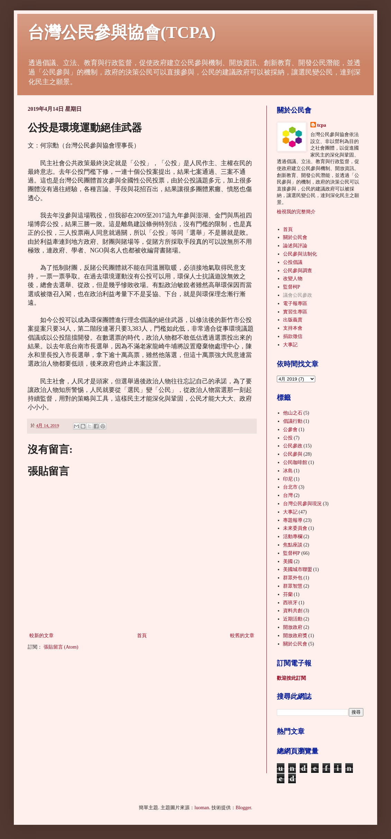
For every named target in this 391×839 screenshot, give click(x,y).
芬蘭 (288, 594)
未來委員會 (295, 528)
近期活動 (292, 619)
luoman (201, 807)
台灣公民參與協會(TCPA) (122, 32)
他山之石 (292, 413)
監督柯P (291, 286)
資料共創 (292, 610)
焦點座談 (292, 544)
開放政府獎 (295, 635)
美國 (288, 561)
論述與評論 (295, 245)
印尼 (288, 479)
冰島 (288, 470)
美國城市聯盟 (297, 569)
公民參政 (292, 445)
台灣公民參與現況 (302, 503)
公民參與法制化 (300, 254)
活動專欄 (292, 536)
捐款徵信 (292, 336)
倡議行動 (292, 421)
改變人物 (292, 278)
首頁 (142, 635)
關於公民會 (295, 237)
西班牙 (290, 602)
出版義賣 (292, 319)
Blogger (243, 807)
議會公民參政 (297, 295)
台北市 (290, 487)
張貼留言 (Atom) (61, 647)
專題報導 (292, 520)
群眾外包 (292, 577)
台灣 (288, 495)
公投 (288, 437)
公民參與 (292, 454)
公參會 (290, 429)
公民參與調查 (297, 270)
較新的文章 (41, 635)
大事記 (290, 344)
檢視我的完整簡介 (296, 211)
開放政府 (292, 627)
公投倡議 (292, 262)
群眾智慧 (292, 586)
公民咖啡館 (295, 462)
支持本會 (292, 328)
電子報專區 (295, 303)
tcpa (321, 125)
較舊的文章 (242, 635)
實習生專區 (295, 311)
